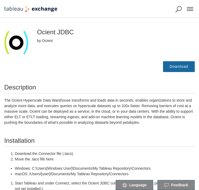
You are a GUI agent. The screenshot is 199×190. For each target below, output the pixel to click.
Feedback (176, 185)
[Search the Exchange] (178, 9)
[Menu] (190, 9)
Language (134, 185)
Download (179, 66)
